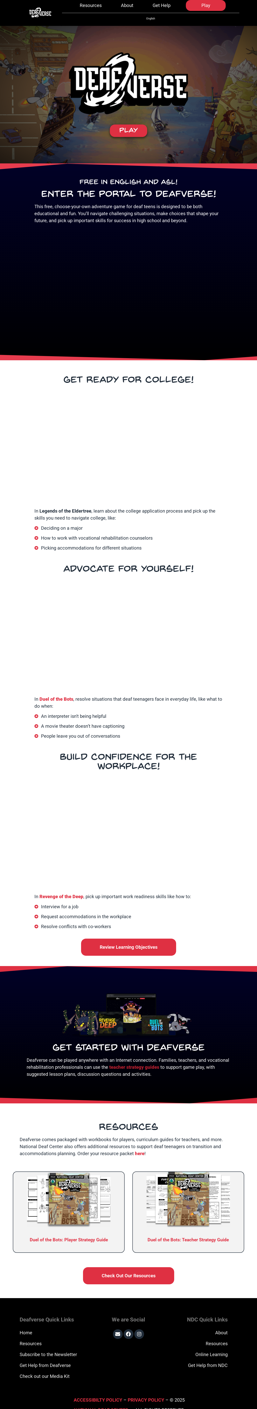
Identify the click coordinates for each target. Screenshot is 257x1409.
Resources (91, 8)
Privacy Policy (146, 1390)
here (139, 1144)
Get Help (161, 8)
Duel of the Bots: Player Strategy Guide (69, 1230)
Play (205, 8)
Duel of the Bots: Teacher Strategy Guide (188, 1230)
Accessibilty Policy (98, 1390)
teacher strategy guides (134, 1057)
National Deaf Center (101, 1400)
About (127, 8)
